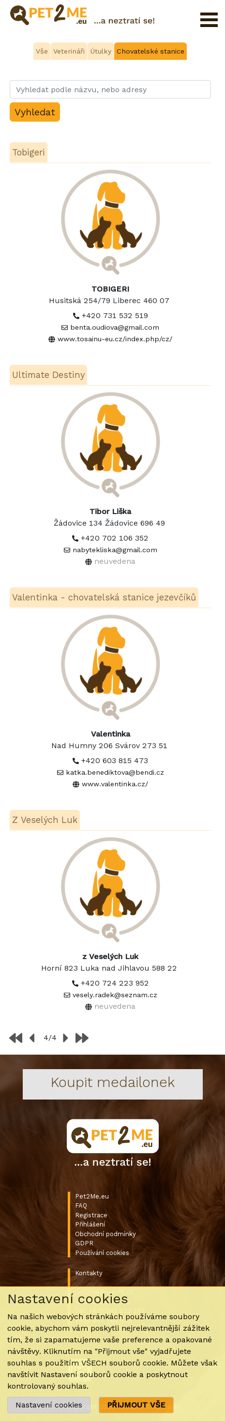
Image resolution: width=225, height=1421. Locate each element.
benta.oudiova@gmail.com (114, 327)
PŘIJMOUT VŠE (136, 1404)
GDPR (84, 1243)
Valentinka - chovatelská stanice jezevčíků (104, 597)
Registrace (91, 1215)
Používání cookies (102, 1252)
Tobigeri (28, 152)
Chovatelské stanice (150, 51)
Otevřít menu (209, 20)
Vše (42, 51)
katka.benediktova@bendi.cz (115, 772)
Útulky (100, 51)
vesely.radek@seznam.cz (115, 995)
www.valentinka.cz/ (115, 784)
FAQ (81, 1205)
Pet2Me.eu (92, 1196)
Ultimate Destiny (48, 375)
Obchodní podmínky (105, 1234)
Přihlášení (90, 1224)
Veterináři (69, 51)
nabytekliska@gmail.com (115, 550)
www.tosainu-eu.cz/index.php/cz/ (115, 339)
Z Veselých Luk (44, 820)
